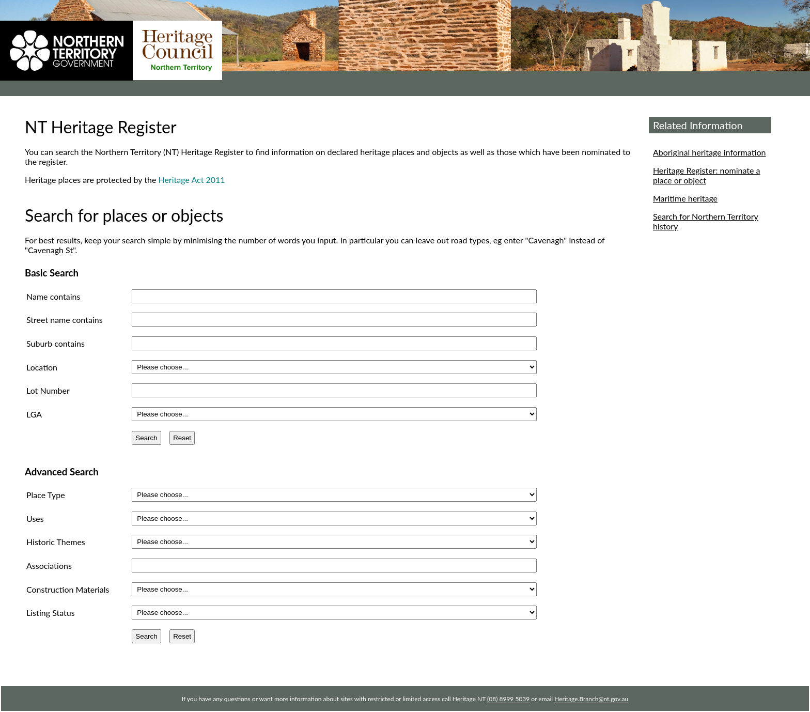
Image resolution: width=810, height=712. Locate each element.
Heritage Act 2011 (191, 179)
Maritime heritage (685, 198)
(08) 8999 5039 (508, 699)
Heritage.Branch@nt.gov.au (591, 699)
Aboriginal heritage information (709, 152)
